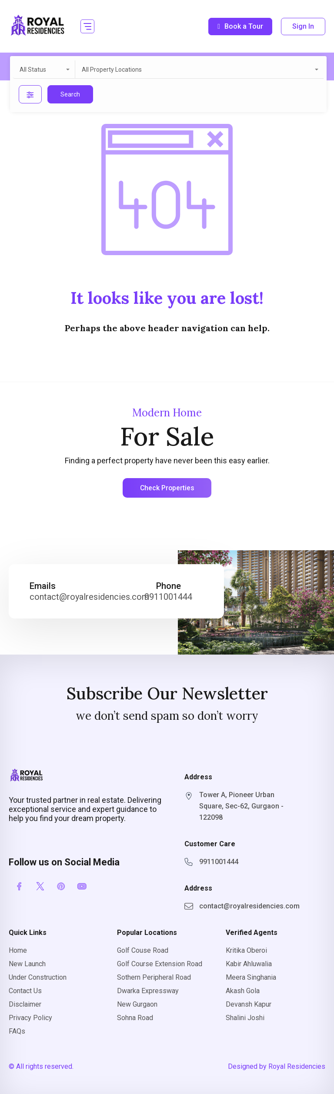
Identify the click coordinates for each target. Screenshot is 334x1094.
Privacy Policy (30, 1018)
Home (18, 950)
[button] (87, 26)
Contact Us (25, 991)
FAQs (17, 1031)
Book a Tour (240, 26)
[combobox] (44, 69)
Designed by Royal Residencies (276, 1066)
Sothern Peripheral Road (154, 977)
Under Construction (38, 977)
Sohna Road (135, 1018)
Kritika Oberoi (246, 950)
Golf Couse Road (142, 950)
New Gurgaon (137, 1004)
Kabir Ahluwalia (249, 964)
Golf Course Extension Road (159, 964)
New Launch (27, 964)
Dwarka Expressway (148, 991)
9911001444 (168, 597)
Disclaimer (25, 1004)
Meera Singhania (251, 977)
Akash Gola (243, 991)
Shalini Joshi (245, 1018)
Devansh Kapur (248, 1004)
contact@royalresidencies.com (89, 597)
